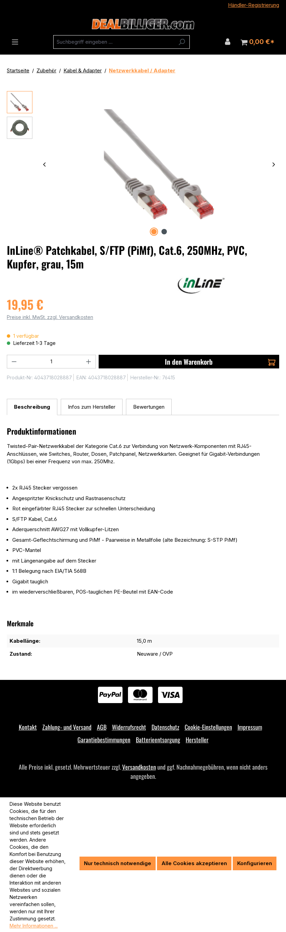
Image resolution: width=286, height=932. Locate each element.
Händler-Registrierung (253, 5)
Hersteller (197, 739)
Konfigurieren (254, 863)
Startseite (18, 70)
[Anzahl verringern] (14, 361)
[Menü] (15, 42)
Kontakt (28, 727)
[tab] (32, 407)
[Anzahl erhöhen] (89, 361)
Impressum (250, 727)
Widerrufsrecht (129, 727)
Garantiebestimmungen (103, 739)
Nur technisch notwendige (117, 863)
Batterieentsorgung (158, 739)
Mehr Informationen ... (34, 926)
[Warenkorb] (257, 42)
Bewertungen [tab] (149, 407)
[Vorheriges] (44, 164)
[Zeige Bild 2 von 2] (164, 231)
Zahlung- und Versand (66, 727)
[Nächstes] (274, 164)
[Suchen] (182, 42)
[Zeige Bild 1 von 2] (154, 231)
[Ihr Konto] (227, 41)
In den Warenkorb (220, 361)
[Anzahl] (51, 361)
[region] (143, 164)
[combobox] (113, 42)
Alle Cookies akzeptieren (194, 863)
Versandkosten (139, 766)
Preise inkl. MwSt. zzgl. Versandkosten (50, 317)
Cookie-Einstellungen (208, 727)
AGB (101, 727)
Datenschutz (165, 727)
